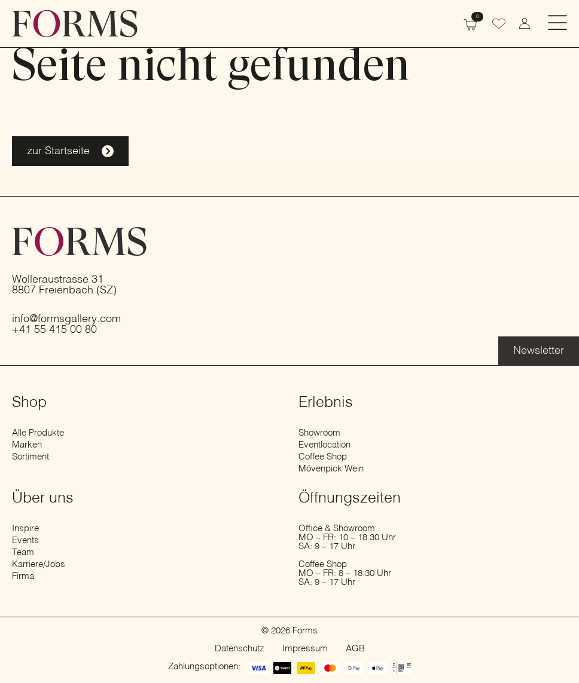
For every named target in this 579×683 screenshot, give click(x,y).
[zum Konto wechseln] (524, 23)
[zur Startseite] (75, 23)
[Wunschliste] (498, 25)
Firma (23, 576)
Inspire (25, 528)
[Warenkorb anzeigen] (470, 23)
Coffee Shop (322, 456)
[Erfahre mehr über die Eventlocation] (538, 350)
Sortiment (30, 456)
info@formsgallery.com (66, 319)
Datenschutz (239, 648)
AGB (355, 648)
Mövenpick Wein (331, 468)
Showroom (319, 432)
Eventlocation (324, 444)
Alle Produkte (38, 432)
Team (23, 552)
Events (25, 540)
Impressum (305, 648)
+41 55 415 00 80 (54, 329)
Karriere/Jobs (38, 564)
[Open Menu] (557, 23)
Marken (27, 444)
